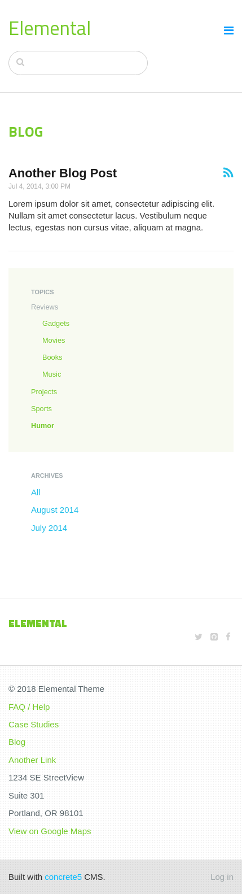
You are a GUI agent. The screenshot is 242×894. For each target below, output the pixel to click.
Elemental (49, 27)
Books (52, 357)
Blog (16, 742)
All (36, 492)
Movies (53, 340)
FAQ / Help (29, 707)
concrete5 (63, 877)
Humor (42, 425)
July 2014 (49, 528)
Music (51, 374)
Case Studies (33, 724)
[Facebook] (228, 637)
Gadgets (55, 323)
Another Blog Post (62, 173)
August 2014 (54, 509)
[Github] (214, 637)
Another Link (32, 760)
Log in (222, 877)
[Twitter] (199, 637)
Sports (41, 408)
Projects (44, 391)
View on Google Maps (49, 831)
